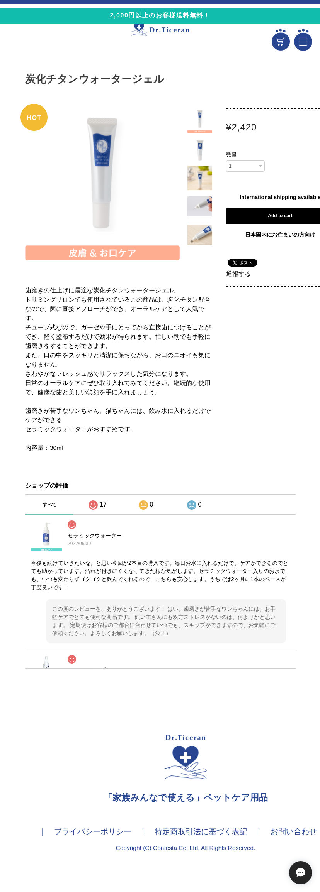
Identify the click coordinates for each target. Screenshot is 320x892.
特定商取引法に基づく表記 (201, 831)
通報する (238, 273)
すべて (49, 504)
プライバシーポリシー (92, 831)
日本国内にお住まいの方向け (280, 234)
